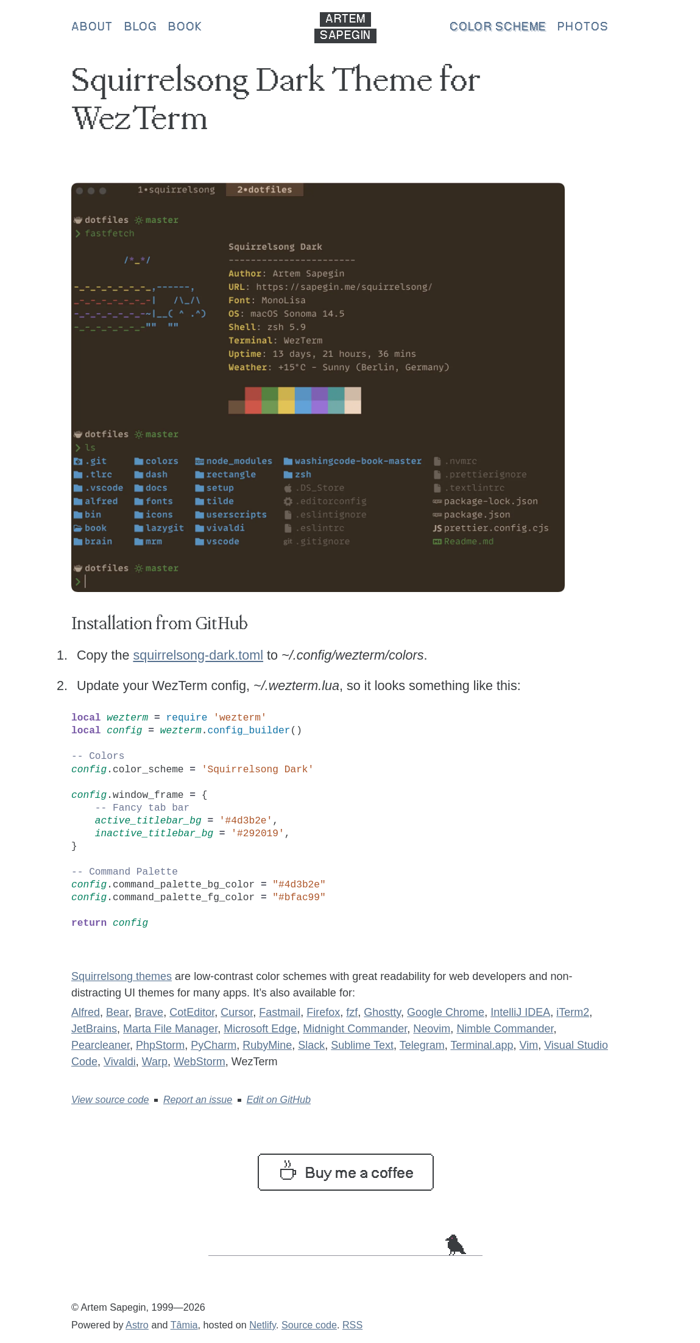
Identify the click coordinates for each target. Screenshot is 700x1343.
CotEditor (191, 1012)
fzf (352, 1012)
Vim (528, 1045)
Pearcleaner (100, 1045)
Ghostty (382, 1012)
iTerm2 (572, 1012)
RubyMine (267, 1045)
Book (185, 27)
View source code (110, 1099)
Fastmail (279, 1012)
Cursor (237, 1012)
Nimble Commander (504, 1029)
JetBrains (94, 1029)
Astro (137, 1324)
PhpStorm (160, 1045)
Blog (140, 27)
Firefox (323, 1012)
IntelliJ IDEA (520, 1012)
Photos (583, 27)
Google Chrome (445, 1012)
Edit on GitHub (279, 1099)
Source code (309, 1324)
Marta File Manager (170, 1029)
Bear (117, 1012)
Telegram (422, 1045)
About (92, 27)
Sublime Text (362, 1045)
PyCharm (213, 1045)
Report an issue (197, 1099)
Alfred (85, 1012)
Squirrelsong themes (121, 976)
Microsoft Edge (260, 1029)
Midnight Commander (355, 1029)
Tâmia (184, 1324)
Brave (149, 1012)
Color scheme (498, 27)
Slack (311, 1045)
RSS (352, 1324)
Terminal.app (481, 1045)
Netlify (262, 1324)
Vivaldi (120, 1062)
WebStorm (199, 1062)
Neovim (431, 1029)
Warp (155, 1062)
